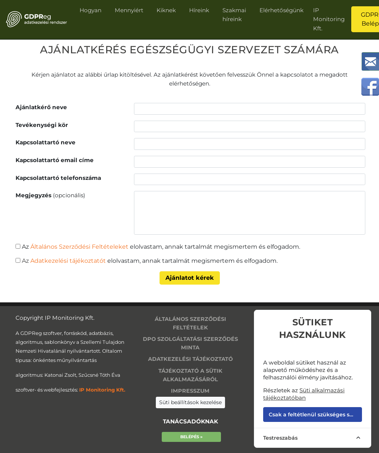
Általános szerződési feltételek (190, 323)
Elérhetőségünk (281, 10)
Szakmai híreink (234, 15)
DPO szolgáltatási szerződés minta (190, 343)
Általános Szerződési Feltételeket (79, 246)
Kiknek (166, 10)
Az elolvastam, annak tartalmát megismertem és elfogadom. (161, 246)
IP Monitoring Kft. (329, 19)
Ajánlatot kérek (189, 277)
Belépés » (191, 436)
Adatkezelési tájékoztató (190, 359)
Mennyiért (129, 10)
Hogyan (90, 10)
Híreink (199, 10)
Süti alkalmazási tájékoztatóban (304, 394)
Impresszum (190, 390)
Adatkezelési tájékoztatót (67, 260)
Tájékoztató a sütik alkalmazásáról (190, 375)
